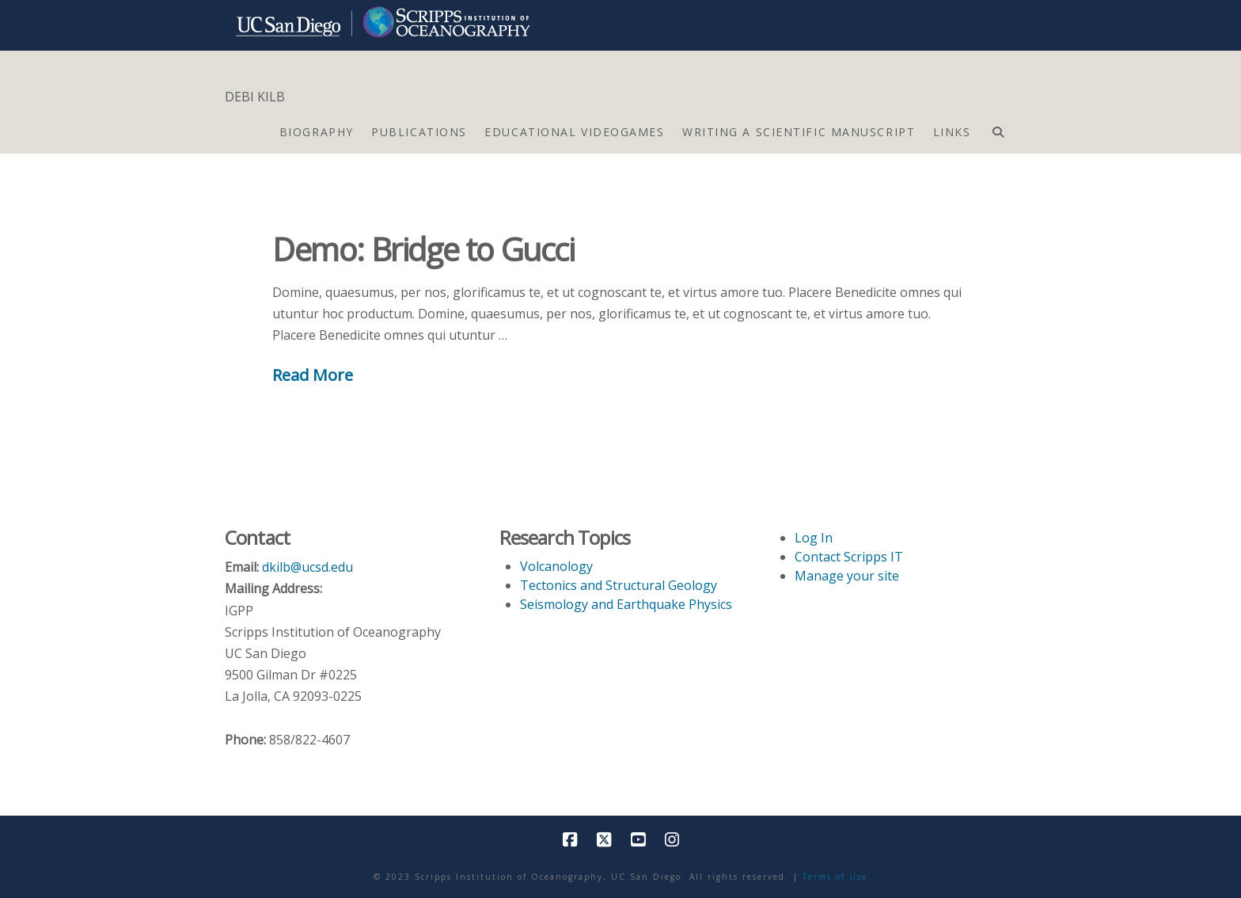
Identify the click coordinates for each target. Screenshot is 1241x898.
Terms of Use (835, 876)
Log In (814, 537)
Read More (312, 374)
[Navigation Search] (997, 128)
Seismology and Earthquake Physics (626, 604)
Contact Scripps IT (849, 556)
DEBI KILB (255, 96)
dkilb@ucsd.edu (307, 567)
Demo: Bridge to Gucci (423, 249)
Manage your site (847, 575)
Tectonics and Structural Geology (618, 585)
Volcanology (556, 566)
